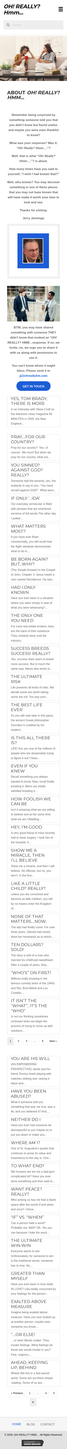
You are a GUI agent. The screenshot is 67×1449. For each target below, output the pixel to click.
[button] (33, 386)
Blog (31, 1424)
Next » (53, 1041)
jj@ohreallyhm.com (33, 375)
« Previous (17, 1393)
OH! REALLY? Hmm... (22, 9)
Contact (47, 1424)
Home (16, 1424)
